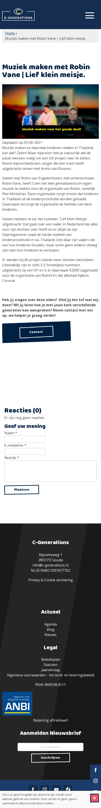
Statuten (51, 664)
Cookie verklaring (58, 580)
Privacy (34, 580)
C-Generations (18, 14)
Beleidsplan (50, 659)
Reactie (11, 457)
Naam (10, 432)
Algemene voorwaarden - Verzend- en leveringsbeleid (50, 675)
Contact (36, 332)
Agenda (50, 624)
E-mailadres (15, 445)
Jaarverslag (50, 669)
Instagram (95, 781)
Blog (50, 629)
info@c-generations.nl (50, 565)
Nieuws (50, 634)
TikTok (68, 789)
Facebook (95, 770)
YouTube (56, 789)
